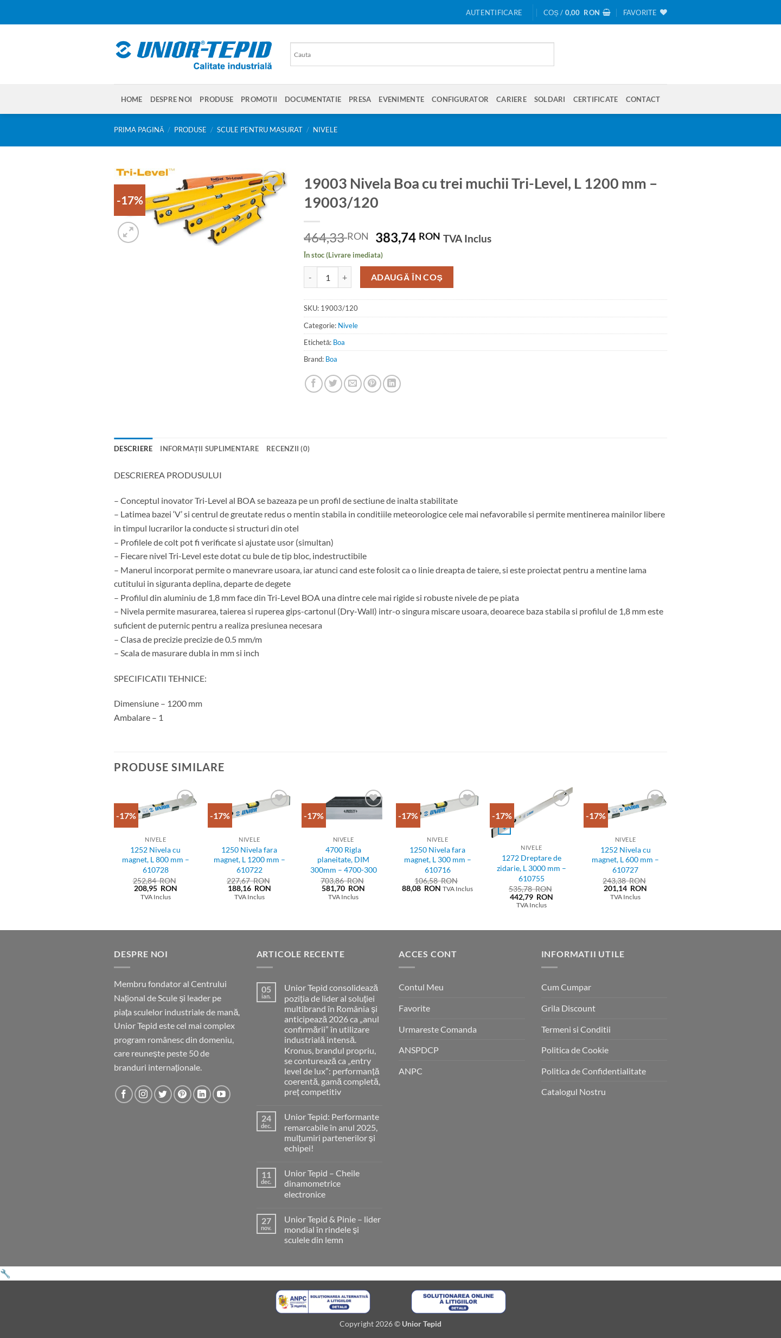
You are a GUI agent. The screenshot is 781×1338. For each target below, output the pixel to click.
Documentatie (313, 99)
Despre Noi (171, 99)
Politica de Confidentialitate (593, 1071)
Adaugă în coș (407, 277)
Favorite (414, 1008)
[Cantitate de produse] (327, 277)
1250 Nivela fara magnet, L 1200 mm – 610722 (249, 859)
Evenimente (401, 99)
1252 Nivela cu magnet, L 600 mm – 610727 (625, 859)
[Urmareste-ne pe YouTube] (222, 1094)
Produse (216, 99)
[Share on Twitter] (333, 384)
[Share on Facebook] (314, 384)
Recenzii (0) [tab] (288, 448)
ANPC (410, 1071)
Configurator (460, 99)
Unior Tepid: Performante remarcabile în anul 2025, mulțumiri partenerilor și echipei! (331, 1132)
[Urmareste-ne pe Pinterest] (182, 1094)
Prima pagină (139, 129)
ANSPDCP (419, 1050)
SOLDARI (550, 99)
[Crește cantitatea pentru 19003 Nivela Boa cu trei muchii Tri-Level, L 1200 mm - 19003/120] (344, 277)
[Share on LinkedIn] (392, 384)
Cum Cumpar (566, 987)
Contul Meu (421, 987)
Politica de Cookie (575, 1050)
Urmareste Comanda (438, 1029)
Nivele (325, 129)
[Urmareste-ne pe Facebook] (124, 1094)
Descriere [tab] (133, 448)
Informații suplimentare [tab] (209, 448)
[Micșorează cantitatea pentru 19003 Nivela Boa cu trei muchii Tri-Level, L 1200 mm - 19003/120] (310, 277)
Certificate (595, 99)
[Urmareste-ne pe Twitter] (163, 1094)
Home (132, 99)
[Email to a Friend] (353, 384)
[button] (494, 12)
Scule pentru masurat (260, 129)
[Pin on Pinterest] (372, 384)
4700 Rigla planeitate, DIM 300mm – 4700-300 (343, 859)
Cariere (511, 99)
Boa (339, 342)
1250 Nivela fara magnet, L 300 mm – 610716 (437, 859)
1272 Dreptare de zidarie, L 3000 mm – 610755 (531, 867)
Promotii (259, 99)
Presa (360, 99)
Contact (643, 99)
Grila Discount (568, 1008)
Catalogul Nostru (573, 1091)
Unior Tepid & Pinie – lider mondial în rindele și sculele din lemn (332, 1229)
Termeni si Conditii (576, 1029)
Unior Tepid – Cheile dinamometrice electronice (322, 1183)
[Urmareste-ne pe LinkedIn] (202, 1094)
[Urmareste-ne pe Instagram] (143, 1094)
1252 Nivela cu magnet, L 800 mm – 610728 (155, 859)
